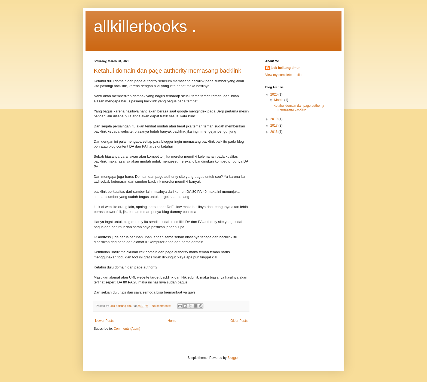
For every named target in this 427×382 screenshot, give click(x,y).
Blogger (233, 358)
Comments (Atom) (127, 329)
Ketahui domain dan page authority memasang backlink (167, 70)
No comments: (162, 305)
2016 (274, 132)
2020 (274, 94)
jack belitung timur (285, 68)
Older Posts (239, 321)
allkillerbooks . (145, 26)
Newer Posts (104, 321)
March (279, 100)
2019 (274, 119)
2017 (274, 125)
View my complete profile (283, 75)
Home (172, 321)
